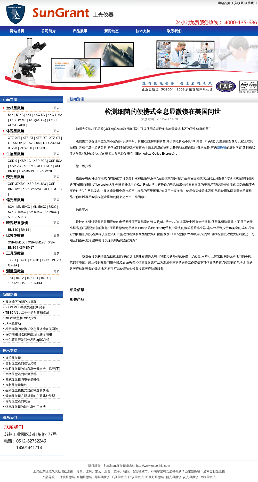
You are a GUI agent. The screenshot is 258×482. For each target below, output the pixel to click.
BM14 (25, 230)
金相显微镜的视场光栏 (20, 363)
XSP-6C (29, 166)
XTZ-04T (14, 138)
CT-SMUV (15, 143)
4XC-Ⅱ (13, 125)
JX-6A (12, 260)
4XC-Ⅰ (53, 120)
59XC (22, 212)
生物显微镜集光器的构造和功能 (27, 390)
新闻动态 (111, 31)
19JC (45, 260)
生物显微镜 (15, 154)
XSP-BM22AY (32, 189)
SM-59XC (35, 212)
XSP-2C (15, 166)
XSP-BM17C (37, 242)
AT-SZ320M (32, 143)
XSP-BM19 (26, 171)
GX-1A (12, 265)
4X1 (28, 115)
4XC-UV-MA (18, 120)
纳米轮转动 (13, 323)
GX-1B (34, 260)
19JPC (56, 260)
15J (11, 278)
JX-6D (23, 260)
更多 (56, 108)
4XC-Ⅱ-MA (55, 115)
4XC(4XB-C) (37, 120)
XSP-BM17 (26, 247)
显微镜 (221, 147)
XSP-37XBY (16, 184)
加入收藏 (237, 3)
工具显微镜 (15, 253)
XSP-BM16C (17, 242)
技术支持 (143, 31)
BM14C (13, 230)
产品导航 (10, 99)
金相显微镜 (15, 108)
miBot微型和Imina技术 (20, 318)
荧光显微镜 (15, 177)
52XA (19, 115)
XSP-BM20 (44, 171)
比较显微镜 (15, 235)
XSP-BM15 (44, 166)
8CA (11, 207)
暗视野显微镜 (17, 223)
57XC (12, 212)
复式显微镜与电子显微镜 (22, 379)
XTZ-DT (41, 138)
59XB (22, 217)
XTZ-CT (54, 138)
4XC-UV (39, 115)
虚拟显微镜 (13, 358)
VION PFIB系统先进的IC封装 (25, 307)
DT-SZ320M (51, 143)
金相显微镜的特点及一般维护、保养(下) (32, 368)
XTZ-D (12, 148)
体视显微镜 (15, 131)
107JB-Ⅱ (32, 278)
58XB (11, 217)
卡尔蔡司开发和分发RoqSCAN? (27, 340)
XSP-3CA (39, 161)
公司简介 (48, 31)
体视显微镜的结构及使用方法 (25, 406)
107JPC (13, 283)
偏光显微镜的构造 (17, 401)
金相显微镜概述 (16, 385)
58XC (53, 207)
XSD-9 (12, 161)
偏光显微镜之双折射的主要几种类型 (30, 396)
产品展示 (80, 31)
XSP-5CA (55, 161)
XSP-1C (25, 161)
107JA (19, 278)
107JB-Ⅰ (36, 283)
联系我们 (250, 3)
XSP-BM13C (53, 189)
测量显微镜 (15, 271)
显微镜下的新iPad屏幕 (20, 302)
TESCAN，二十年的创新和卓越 (27, 312)
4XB (22, 125)
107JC (45, 278)
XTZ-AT (28, 138)
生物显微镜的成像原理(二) (23, 374)
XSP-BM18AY (36, 184)
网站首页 (224, 3)
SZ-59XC (51, 212)
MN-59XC (23, 207)
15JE (25, 283)
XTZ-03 (40, 148)
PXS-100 (26, 148)
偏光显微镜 (15, 200)
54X (11, 115)
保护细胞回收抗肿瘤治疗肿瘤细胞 (28, 334)
